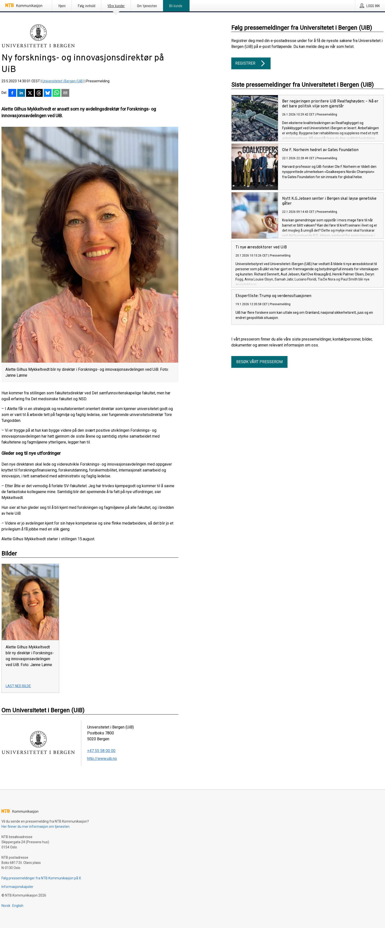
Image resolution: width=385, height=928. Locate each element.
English (17, 906)
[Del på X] (30, 93)
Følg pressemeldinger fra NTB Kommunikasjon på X (41, 878)
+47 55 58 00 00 (101, 750)
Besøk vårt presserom (259, 361)
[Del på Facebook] (12, 93)
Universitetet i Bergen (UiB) (63, 81)
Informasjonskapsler (17, 887)
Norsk (5, 906)
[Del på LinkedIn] (21, 93)
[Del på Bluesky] (48, 93)
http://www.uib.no (102, 758)
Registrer (251, 63)
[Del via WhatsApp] (56, 93)
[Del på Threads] (39, 93)
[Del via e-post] (65, 93)
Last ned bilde (18, 686)
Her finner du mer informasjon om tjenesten (35, 826)
